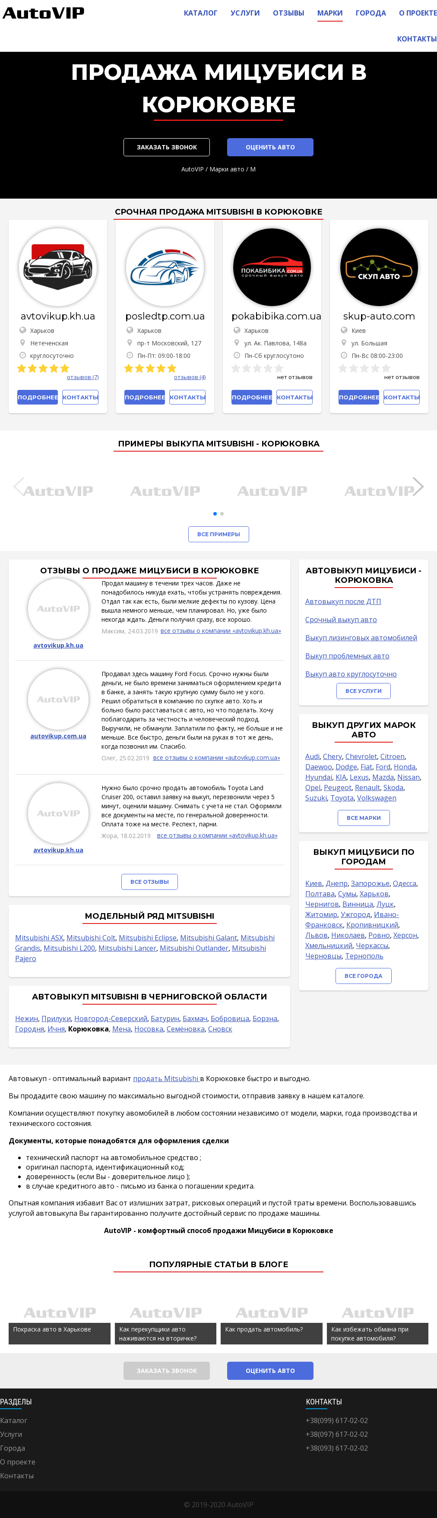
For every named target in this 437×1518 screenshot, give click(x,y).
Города (371, 13)
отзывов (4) (190, 377)
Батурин (165, 1018)
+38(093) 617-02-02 (337, 1448)
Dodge (346, 767)
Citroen (392, 756)
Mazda (383, 777)
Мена (121, 1029)
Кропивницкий (372, 925)
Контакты (417, 39)
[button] (215, 513)
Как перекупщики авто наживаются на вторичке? (157, 1333)
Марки (330, 13)
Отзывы (288, 13)
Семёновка (186, 1029)
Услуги (245, 13)
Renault (367, 787)
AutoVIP (192, 169)
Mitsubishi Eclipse (148, 937)
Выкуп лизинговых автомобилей (361, 637)
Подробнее (38, 397)
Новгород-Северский (110, 1018)
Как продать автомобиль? (264, 1329)
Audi (312, 756)
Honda (404, 767)
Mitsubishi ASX (39, 937)
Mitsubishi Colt (90, 937)
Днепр (337, 883)
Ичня (56, 1029)
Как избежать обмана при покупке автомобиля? (369, 1333)
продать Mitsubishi (166, 1078)
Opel (312, 787)
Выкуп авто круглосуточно (351, 674)
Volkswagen (376, 798)
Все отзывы (149, 882)
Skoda (393, 787)
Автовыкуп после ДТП (343, 601)
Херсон (405, 935)
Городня (29, 1029)
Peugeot (338, 787)
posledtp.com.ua (165, 316)
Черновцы (323, 956)
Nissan (408, 777)
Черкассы (372, 945)
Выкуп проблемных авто (347, 656)
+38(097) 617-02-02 (337, 1434)
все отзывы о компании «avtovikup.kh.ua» (221, 630)
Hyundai (318, 777)
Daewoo (318, 767)
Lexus (359, 777)
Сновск (220, 1029)
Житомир (321, 914)
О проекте (418, 13)
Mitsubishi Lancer (127, 948)
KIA (341, 777)
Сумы (347, 893)
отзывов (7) (82, 377)
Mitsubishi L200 (69, 948)
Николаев (348, 935)
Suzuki (316, 798)
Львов (316, 935)
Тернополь (364, 956)
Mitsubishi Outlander (194, 948)
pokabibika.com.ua (272, 316)
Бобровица (230, 1018)
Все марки (364, 818)
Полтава (320, 893)
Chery (332, 756)
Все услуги (363, 691)
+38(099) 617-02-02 (337, 1420)
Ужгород (355, 914)
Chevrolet (361, 756)
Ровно (379, 935)
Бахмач (195, 1018)
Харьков (374, 893)
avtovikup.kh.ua (58, 316)
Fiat (366, 767)
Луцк (385, 904)
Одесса (404, 883)
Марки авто (226, 169)
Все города (364, 976)
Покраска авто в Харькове (52, 1329)
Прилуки (56, 1018)
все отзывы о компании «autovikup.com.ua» (216, 757)
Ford (383, 767)
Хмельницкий (328, 945)
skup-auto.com (379, 316)
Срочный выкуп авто (341, 619)
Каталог (201, 13)
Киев (313, 883)
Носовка (148, 1029)
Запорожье (370, 883)
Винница (357, 904)
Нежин (26, 1018)
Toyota (342, 798)
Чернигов (322, 904)
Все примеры (218, 534)
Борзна (265, 1018)
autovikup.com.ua (58, 736)
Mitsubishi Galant (208, 937)
